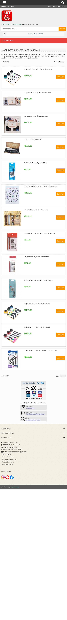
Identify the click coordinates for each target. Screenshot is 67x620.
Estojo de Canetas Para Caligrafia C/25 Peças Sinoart (41, 186)
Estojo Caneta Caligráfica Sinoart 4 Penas (37, 257)
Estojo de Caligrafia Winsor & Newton (36, 210)
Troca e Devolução (7, 462)
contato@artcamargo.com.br (17, 452)
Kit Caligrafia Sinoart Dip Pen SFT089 (35, 163)
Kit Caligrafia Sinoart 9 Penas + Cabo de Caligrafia (39, 233)
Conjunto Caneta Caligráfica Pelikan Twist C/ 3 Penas (41, 350)
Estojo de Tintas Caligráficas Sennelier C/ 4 (37, 92)
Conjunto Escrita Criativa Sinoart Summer (37, 304)
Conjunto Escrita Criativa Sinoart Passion (37, 327)
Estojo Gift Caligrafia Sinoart (33, 139)
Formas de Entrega (7, 457)
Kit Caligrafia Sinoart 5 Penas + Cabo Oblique (38, 280)
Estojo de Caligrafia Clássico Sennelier (36, 116)
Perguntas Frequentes (8, 459)
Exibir (55, 62)
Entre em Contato (8, 7)
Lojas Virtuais (15, 487)
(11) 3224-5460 (17, 24)
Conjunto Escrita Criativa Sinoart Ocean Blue (38, 69)
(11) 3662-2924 (6, 24)
